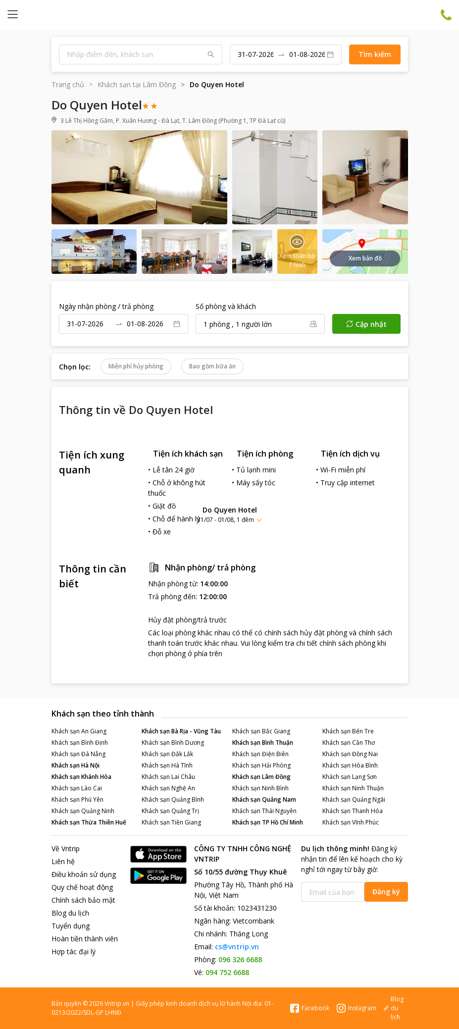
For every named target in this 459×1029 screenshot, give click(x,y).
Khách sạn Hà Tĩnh (167, 765)
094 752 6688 (227, 972)
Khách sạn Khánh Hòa (81, 776)
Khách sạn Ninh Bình (260, 788)
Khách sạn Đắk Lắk (167, 754)
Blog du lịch (70, 913)
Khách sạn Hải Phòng (261, 765)
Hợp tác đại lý (73, 951)
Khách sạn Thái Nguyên (264, 811)
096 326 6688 (240, 959)
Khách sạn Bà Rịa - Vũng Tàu (181, 731)
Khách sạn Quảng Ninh (82, 811)
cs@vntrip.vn (237, 946)
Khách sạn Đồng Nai (350, 754)
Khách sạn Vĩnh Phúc (350, 822)
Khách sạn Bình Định (79, 742)
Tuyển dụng (70, 925)
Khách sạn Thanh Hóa (352, 811)
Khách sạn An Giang (78, 731)
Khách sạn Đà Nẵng (78, 754)
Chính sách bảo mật (83, 900)
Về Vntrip (65, 848)
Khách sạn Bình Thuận (262, 742)
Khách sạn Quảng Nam (264, 799)
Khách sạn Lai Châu (168, 776)
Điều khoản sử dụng (83, 874)
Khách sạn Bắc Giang (261, 731)
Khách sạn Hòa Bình (350, 765)
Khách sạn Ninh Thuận (353, 788)
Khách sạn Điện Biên (260, 754)
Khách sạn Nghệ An (168, 788)
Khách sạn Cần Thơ (348, 742)
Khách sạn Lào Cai (76, 788)
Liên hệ (63, 861)
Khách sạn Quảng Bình (173, 799)
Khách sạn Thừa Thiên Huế (88, 822)
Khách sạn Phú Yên (77, 799)
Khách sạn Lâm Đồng (261, 776)
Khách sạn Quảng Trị (170, 811)
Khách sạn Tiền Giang (171, 822)
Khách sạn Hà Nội (75, 765)
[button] (229, 514)
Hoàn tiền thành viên (84, 938)
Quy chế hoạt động (82, 887)
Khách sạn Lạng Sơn (349, 776)
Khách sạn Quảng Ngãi (353, 799)
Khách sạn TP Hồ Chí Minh (267, 822)
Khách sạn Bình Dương (173, 742)
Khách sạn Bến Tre (348, 731)
